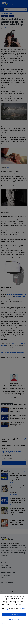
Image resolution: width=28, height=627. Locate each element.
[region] (14, 610)
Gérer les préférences (14, 619)
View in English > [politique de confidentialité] (6, 623)
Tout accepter (14, 614)
